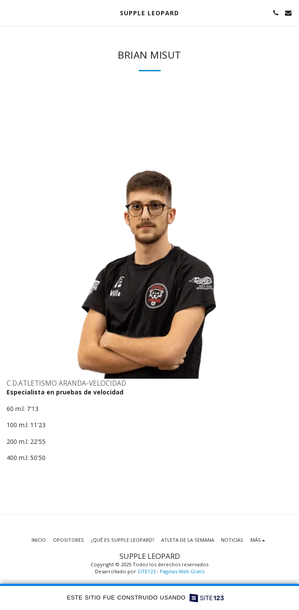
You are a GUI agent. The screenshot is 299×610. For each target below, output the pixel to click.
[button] (9, 12)
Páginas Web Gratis (182, 571)
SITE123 (146, 571)
